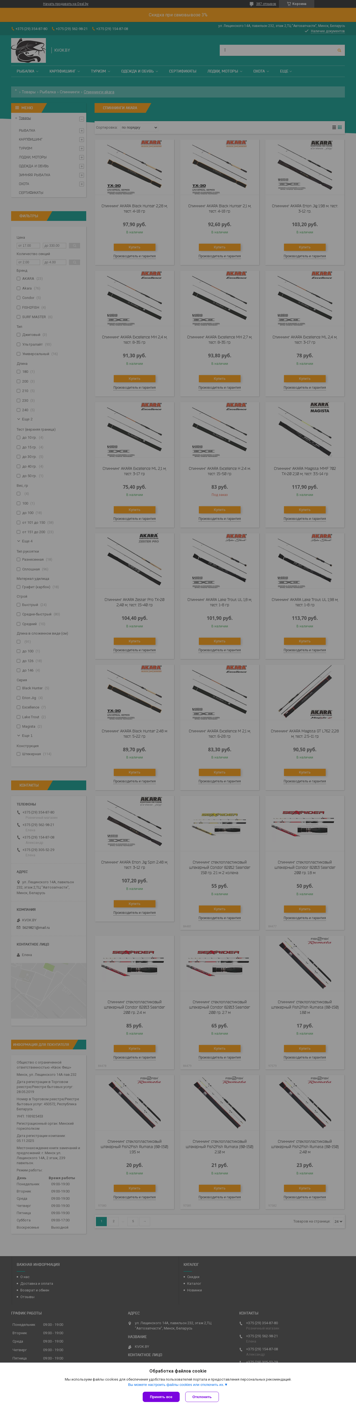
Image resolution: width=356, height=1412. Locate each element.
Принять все (161, 1397)
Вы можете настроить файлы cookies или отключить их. (176, 1385)
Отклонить (202, 1397)
